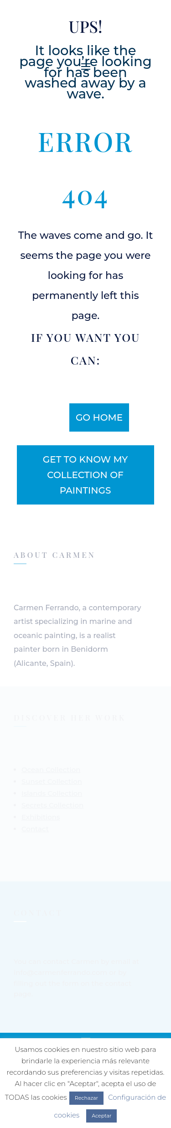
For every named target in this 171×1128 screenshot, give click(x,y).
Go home (99, 417)
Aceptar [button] (101, 1116)
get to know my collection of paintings (85, 475)
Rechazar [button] (86, 1098)
